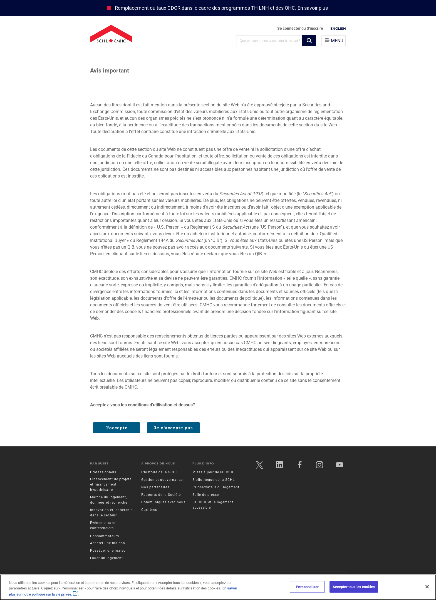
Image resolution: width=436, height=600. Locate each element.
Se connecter (289, 28)
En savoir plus (313, 8)
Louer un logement (106, 559)
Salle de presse (205, 496)
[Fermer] (427, 587)
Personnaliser (307, 587)
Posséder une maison (109, 551)
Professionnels (103, 473)
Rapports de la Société (161, 496)
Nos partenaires (155, 488)
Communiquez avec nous (163, 503)
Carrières (149, 510)
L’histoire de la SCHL (159, 473)
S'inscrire (315, 28)
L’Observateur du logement (215, 488)
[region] (218, 587)
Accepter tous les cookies (354, 587)
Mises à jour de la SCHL (213, 473)
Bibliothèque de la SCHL (213, 480)
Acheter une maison (107, 544)
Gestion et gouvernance (162, 480)
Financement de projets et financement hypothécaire (111, 485)
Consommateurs (104, 537)
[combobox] (269, 40)
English (338, 28)
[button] (309, 40)
